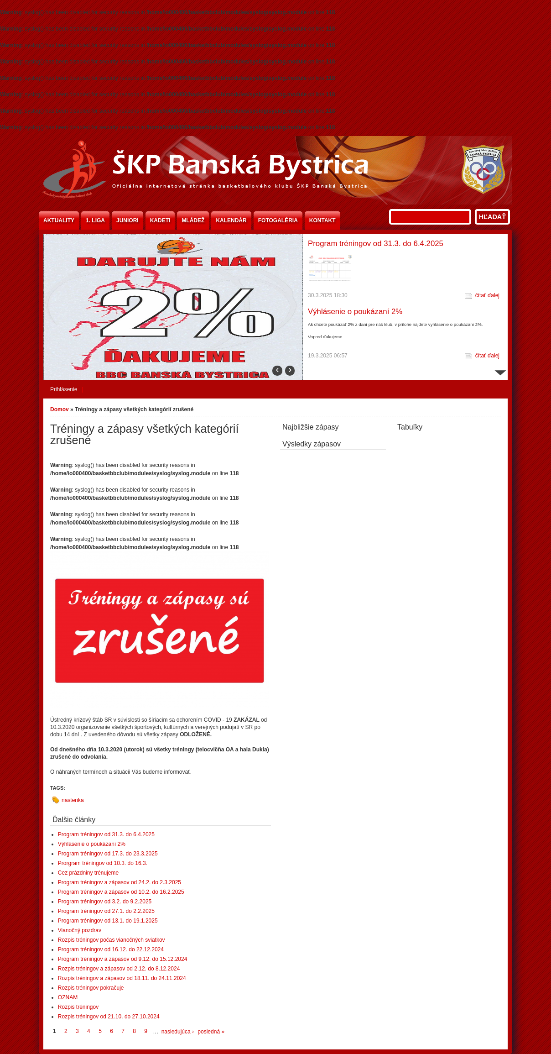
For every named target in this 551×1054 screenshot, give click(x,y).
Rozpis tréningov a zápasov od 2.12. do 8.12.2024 (119, 968)
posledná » (211, 1031)
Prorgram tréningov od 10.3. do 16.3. (102, 863)
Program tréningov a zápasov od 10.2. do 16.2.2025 (121, 892)
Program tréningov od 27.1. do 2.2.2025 (106, 911)
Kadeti (160, 220)
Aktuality (58, 220)
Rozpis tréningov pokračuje (91, 988)
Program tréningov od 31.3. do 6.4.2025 (375, 243)
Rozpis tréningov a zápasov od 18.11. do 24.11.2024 (122, 978)
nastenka (73, 800)
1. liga (95, 220)
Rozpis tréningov (78, 1007)
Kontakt (322, 220)
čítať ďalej (487, 295)
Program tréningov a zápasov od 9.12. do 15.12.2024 (122, 959)
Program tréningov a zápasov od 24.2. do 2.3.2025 (119, 882)
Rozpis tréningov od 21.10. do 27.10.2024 (109, 1016)
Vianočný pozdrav (79, 930)
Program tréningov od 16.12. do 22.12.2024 (111, 949)
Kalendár (231, 220)
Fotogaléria (278, 220)
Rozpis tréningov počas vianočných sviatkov (111, 940)
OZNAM (68, 997)
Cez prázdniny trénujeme (88, 873)
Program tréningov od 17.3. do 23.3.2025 (108, 853)
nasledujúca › (177, 1031)
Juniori (127, 220)
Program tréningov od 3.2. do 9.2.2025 (104, 901)
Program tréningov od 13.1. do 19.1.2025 (108, 921)
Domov (59, 409)
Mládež (193, 220)
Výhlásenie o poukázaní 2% (355, 311)
